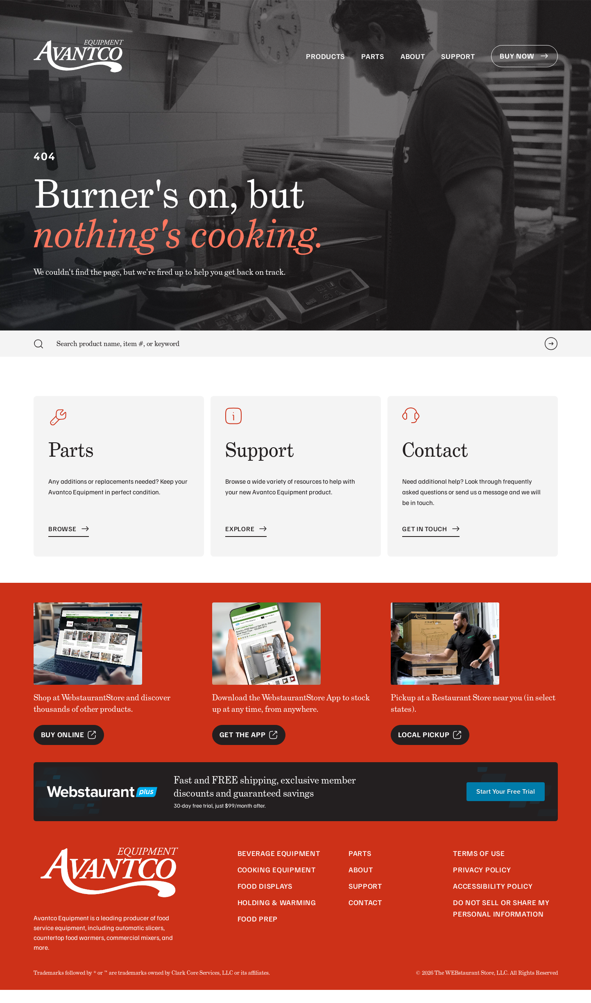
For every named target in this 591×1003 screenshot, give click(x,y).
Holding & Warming (277, 915)
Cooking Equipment (277, 882)
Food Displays (265, 898)
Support (458, 56)
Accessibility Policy (492, 898)
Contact (365, 915)
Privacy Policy (482, 882)
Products (325, 56)
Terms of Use (479, 866)
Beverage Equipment (279, 866)
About (413, 56)
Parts (372, 56)
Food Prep (258, 931)
